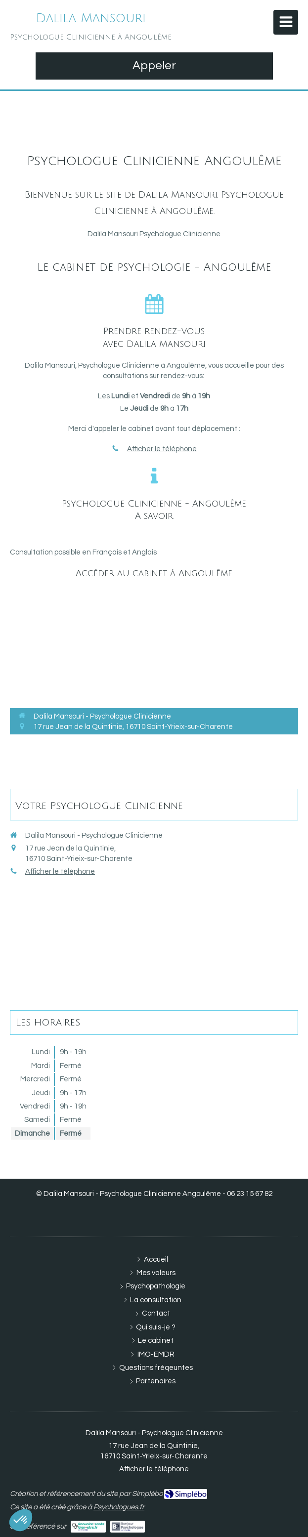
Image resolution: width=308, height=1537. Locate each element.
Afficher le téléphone (162, 449)
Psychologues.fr (118, 1507)
